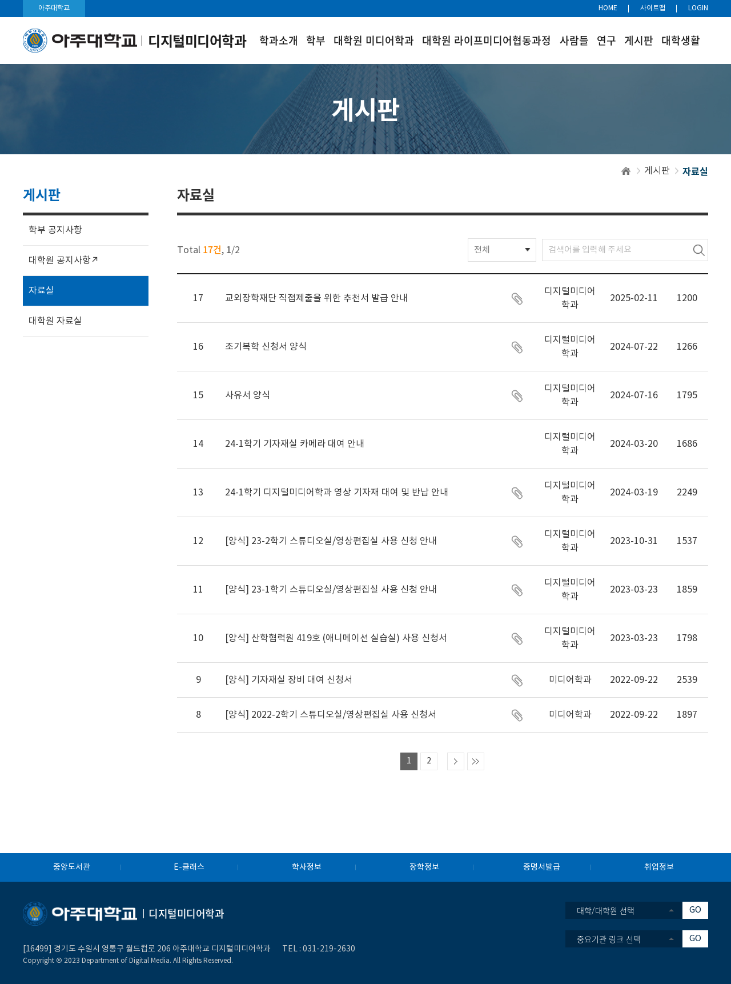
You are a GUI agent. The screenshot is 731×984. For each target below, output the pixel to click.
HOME (608, 8)
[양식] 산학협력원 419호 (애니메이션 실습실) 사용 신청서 (336, 638)
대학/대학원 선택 (605, 910)
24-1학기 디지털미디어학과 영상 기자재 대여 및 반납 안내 (336, 492)
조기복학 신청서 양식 (266, 347)
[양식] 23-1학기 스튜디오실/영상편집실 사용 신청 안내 (331, 590)
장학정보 (424, 867)
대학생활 (680, 40)
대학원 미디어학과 (374, 40)
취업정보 (659, 867)
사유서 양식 (247, 395)
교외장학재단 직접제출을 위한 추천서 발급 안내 (316, 298)
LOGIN (698, 8)
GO (695, 910)
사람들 (574, 40)
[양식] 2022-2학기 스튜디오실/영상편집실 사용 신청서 (330, 715)
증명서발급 (541, 867)
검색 (699, 250)
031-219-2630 (329, 949)
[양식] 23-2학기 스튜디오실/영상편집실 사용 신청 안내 (331, 541)
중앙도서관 (71, 867)
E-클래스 (189, 867)
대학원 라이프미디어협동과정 (486, 40)
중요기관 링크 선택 (609, 939)
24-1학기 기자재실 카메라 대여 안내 (294, 444)
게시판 (638, 40)
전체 (482, 250)
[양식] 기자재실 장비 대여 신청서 (288, 680)
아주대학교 (54, 8)
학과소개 (278, 40)
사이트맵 (652, 8)
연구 (606, 40)
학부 (316, 40)
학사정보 (307, 867)
